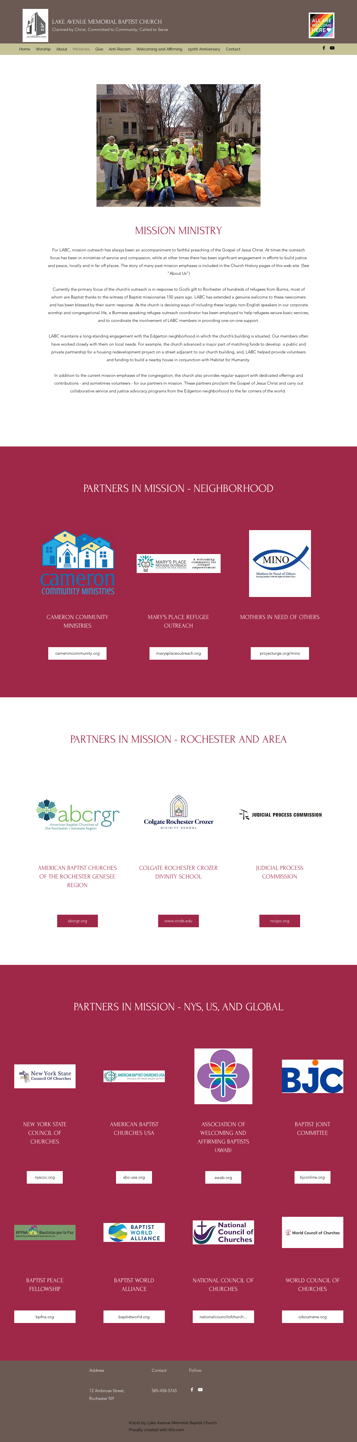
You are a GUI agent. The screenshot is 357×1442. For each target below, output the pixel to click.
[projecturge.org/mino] (280, 653)
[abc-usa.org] (134, 1177)
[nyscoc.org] (45, 1177)
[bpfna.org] (45, 1316)
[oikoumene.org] (312, 1316)
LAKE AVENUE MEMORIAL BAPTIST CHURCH (107, 21)
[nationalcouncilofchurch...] (223, 1316)
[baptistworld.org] (134, 1316)
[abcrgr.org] (77, 921)
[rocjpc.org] (279, 921)
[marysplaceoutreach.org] (178, 653)
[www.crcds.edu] (178, 921)
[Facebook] (324, 48)
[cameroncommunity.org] (77, 653)
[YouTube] (332, 48)
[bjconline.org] (313, 1177)
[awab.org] (223, 1177)
